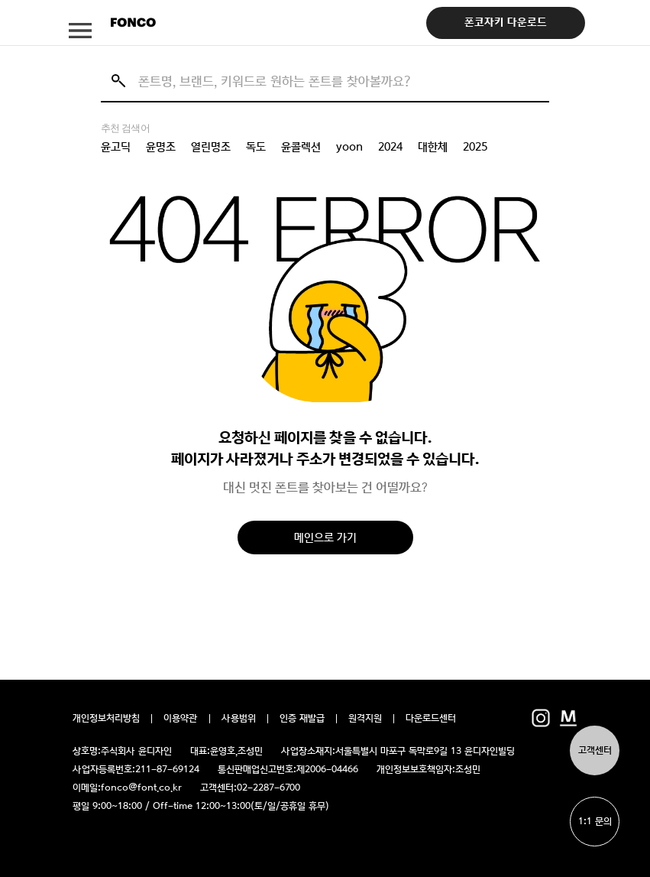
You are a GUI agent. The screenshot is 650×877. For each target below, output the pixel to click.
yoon (349, 146)
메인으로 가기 (325, 537)
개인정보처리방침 (106, 718)
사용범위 (239, 718)
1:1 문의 (595, 821)
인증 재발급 (302, 718)
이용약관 (180, 718)
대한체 (433, 146)
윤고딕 (116, 146)
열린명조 (211, 146)
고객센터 (595, 750)
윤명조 (161, 146)
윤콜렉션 (301, 146)
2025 (475, 146)
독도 (256, 146)
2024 (390, 146)
